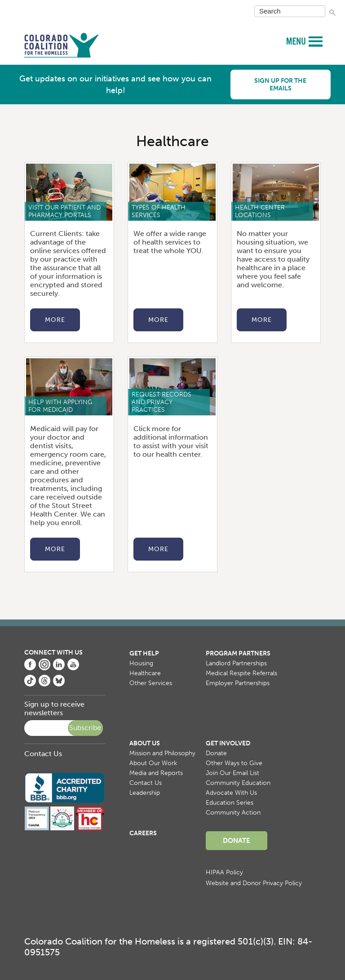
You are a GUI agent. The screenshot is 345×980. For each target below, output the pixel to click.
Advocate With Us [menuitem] (231, 793)
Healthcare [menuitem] (145, 673)
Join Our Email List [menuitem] (232, 773)
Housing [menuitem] (141, 663)
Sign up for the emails (280, 84)
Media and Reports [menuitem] (156, 773)
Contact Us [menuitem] (145, 783)
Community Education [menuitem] (238, 783)
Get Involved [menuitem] (228, 743)
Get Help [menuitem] (144, 653)
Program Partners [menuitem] (238, 653)
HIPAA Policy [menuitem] (224, 872)
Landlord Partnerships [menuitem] (236, 663)
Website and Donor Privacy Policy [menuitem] (254, 883)
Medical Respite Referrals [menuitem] (241, 673)
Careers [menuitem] (143, 833)
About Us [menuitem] (144, 743)
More (55, 320)
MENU (297, 40)
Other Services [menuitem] (150, 683)
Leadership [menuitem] (144, 793)
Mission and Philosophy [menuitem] (162, 753)
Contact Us (43, 753)
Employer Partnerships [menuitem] (238, 683)
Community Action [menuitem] (233, 812)
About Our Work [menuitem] (153, 763)
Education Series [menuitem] (229, 802)
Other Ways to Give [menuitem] (234, 763)
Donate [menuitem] (216, 753)
